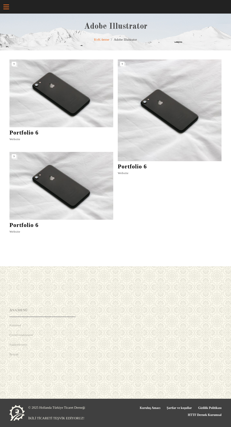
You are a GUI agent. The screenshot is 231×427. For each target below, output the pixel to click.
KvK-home (101, 39)
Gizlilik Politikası (210, 408)
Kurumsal (15, 325)
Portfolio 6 (24, 132)
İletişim (13, 354)
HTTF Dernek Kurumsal (205, 415)
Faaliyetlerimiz (18, 344)
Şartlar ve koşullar (179, 408)
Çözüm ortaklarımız (21, 335)
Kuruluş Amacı (150, 408)
